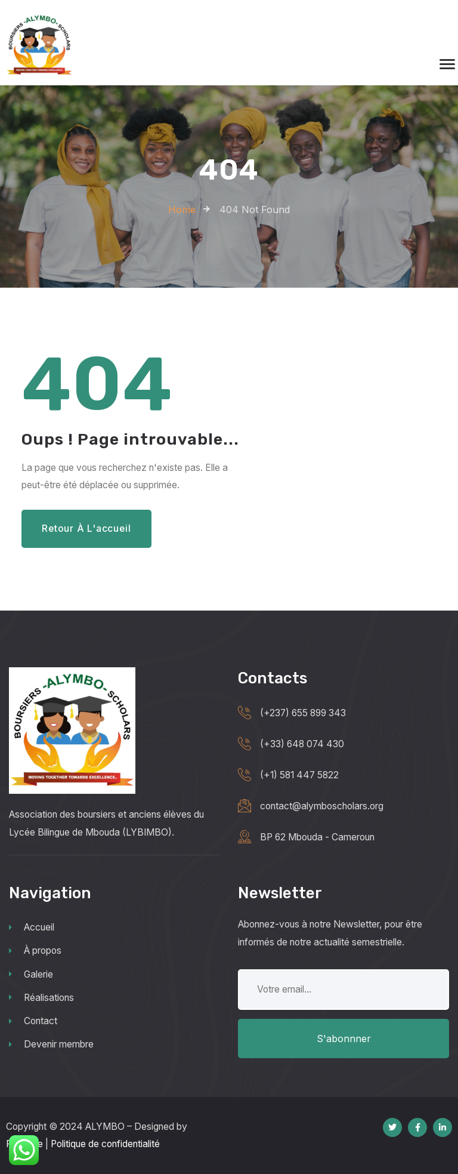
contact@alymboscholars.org (321, 806)
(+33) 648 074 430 (302, 744)
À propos (35, 950)
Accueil (31, 927)
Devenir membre (51, 1044)
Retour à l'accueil (86, 528)
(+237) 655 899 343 (303, 713)
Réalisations (41, 997)
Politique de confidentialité (105, 1144)
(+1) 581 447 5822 (299, 775)
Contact (33, 1021)
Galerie (31, 974)
